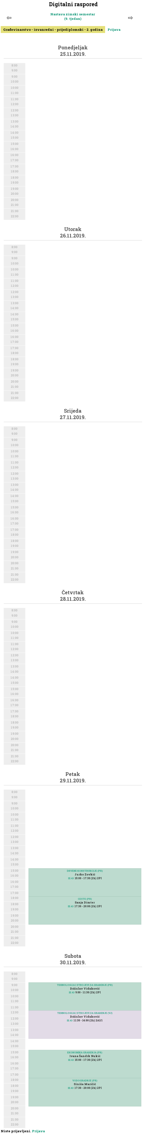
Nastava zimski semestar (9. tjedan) (72, 16)
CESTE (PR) (85, 899)
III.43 (71, 878)
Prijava (114, 29)
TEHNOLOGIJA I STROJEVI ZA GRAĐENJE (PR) (85, 985)
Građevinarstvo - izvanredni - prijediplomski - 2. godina (53, 29)
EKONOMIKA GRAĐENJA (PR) (84, 1052)
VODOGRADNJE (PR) (84, 1080)
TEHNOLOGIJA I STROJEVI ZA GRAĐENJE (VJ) (85, 1013)
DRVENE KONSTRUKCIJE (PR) (85, 870)
